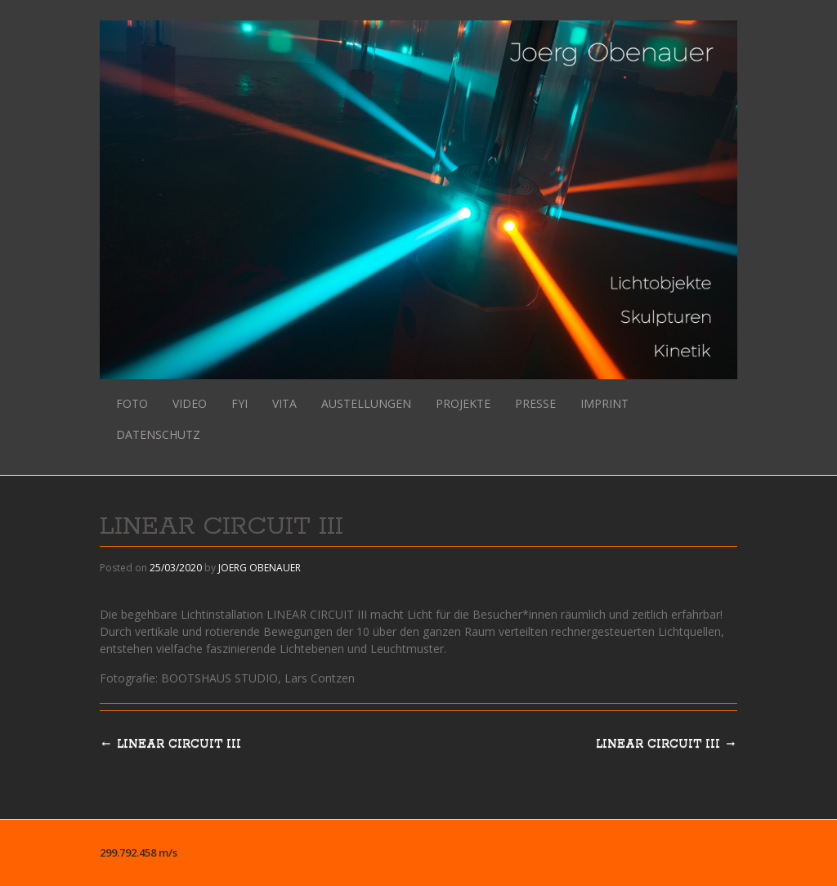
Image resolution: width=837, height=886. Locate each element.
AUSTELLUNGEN (366, 403)
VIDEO (189, 403)
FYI (239, 403)
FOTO (132, 403)
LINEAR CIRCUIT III (666, 743)
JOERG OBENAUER (259, 568)
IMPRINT (604, 403)
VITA (284, 403)
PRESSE (535, 403)
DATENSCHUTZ (158, 434)
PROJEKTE (463, 403)
